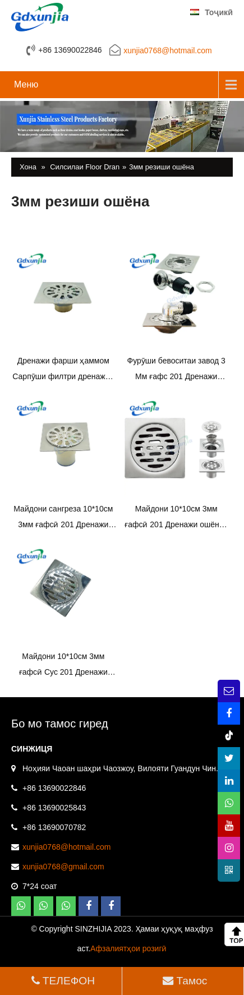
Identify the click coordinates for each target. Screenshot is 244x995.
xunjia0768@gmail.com (63, 866)
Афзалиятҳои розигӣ (128, 948)
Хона (28, 167)
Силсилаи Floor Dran (84, 167)
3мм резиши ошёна (161, 167)
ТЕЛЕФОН (61, 981)
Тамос (183, 981)
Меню (26, 84)
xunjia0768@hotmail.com (167, 50)
